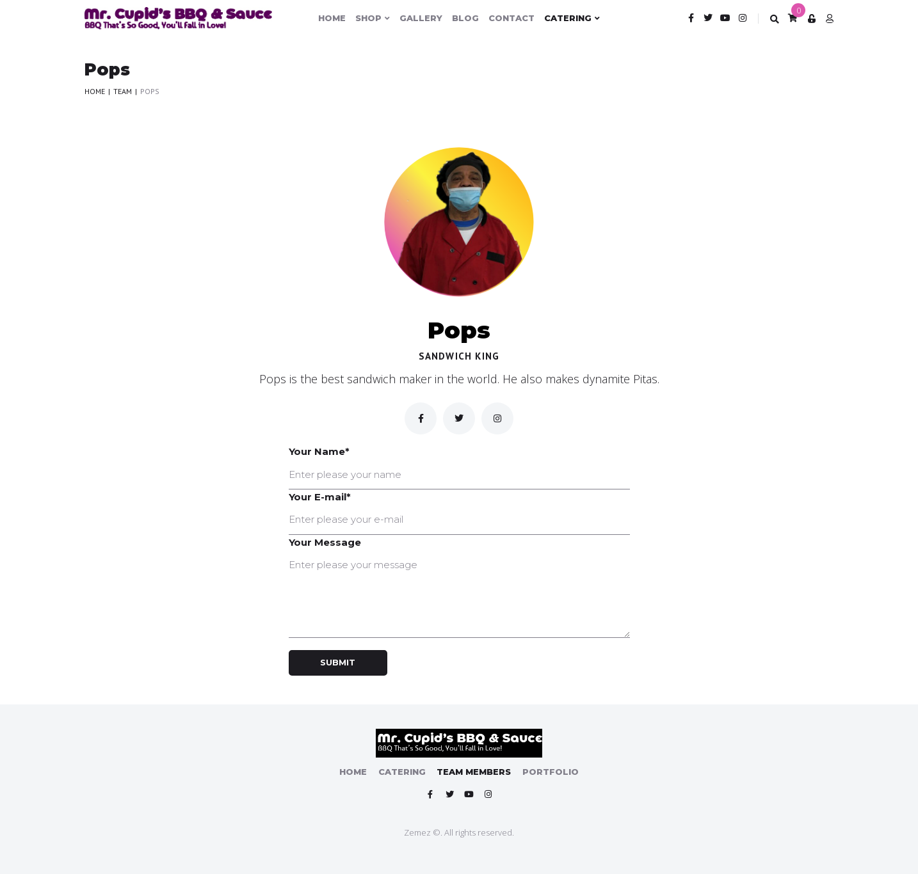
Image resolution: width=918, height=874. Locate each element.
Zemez (417, 832)
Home (95, 91)
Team (122, 91)
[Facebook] (420, 418)
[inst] (497, 418)
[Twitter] (459, 418)
